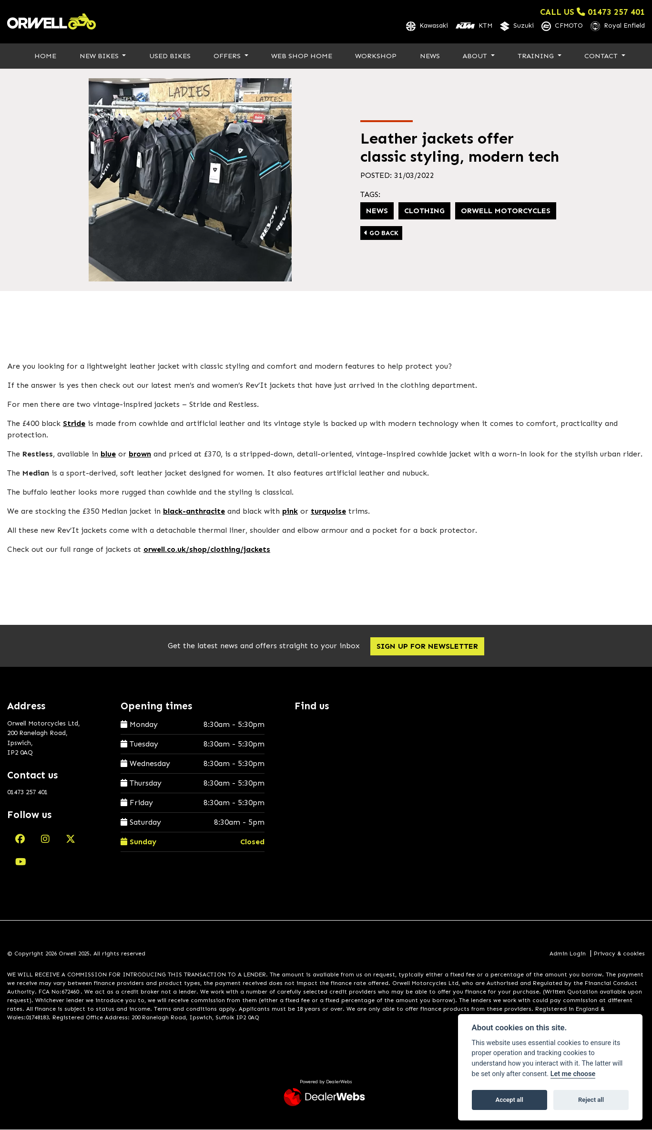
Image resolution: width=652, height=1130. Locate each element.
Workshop (376, 56)
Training (537, 56)
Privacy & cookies (619, 954)
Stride (74, 424)
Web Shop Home (301, 56)
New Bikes (100, 56)
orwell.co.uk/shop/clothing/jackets (206, 550)
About (476, 56)
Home (45, 56)
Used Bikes (170, 56)
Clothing (424, 211)
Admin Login (568, 954)
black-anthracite (194, 512)
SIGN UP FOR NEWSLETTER (429, 647)
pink (290, 512)
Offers (228, 56)
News (430, 56)
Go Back (381, 233)
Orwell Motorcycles (505, 211)
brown (140, 454)
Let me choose (573, 1074)
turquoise (328, 512)
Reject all (591, 1099)
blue (108, 454)
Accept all (509, 1099)
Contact (602, 56)
